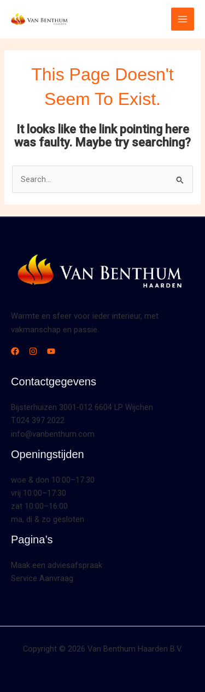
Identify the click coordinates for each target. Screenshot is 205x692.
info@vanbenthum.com (53, 434)
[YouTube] (51, 351)
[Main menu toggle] (182, 19)
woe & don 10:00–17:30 (53, 480)
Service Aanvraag (42, 578)
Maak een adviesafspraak (56, 565)
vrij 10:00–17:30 (38, 493)
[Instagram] (33, 351)
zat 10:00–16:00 (39, 506)
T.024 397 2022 (38, 420)
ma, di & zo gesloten (47, 519)
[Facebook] (15, 351)
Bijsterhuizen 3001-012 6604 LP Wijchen (82, 407)
